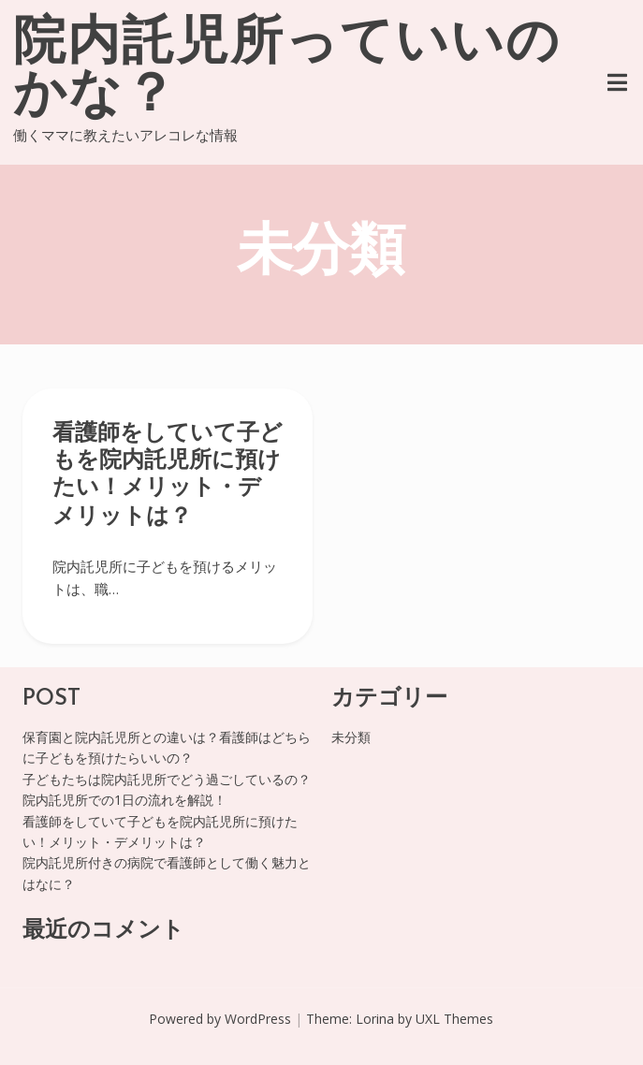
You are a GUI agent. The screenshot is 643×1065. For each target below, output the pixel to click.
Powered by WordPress (220, 1019)
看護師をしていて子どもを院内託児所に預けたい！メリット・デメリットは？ (167, 476)
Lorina (375, 1019)
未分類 (351, 737)
